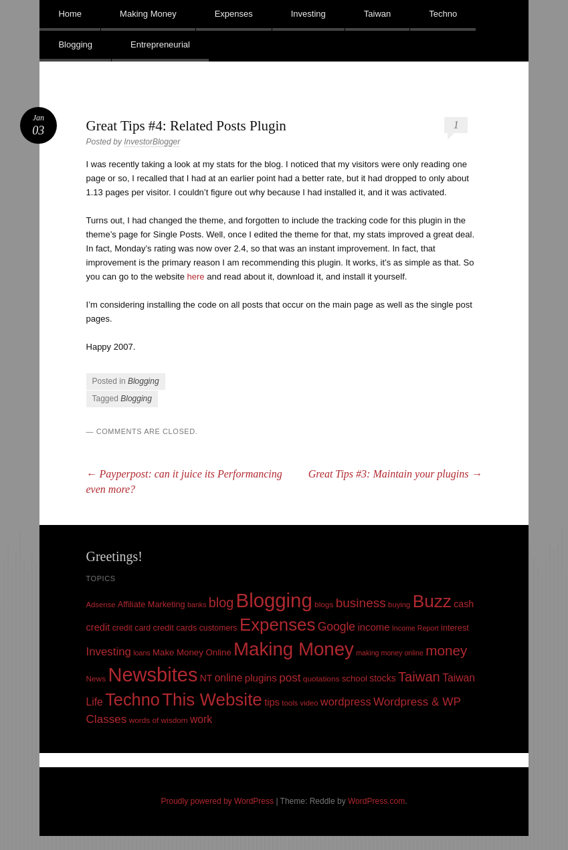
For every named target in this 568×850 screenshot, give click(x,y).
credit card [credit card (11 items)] (131, 628)
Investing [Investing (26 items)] (108, 651)
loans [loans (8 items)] (141, 653)
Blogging (75, 44)
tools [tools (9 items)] (290, 703)
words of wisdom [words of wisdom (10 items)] (158, 720)
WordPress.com (376, 801)
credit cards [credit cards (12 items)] (175, 628)
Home (70, 14)
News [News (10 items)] (96, 678)
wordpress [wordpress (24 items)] (345, 702)
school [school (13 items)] (354, 678)
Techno (443, 14)
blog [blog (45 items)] (221, 602)
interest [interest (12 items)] (455, 628)
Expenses (234, 14)
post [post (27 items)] (289, 677)
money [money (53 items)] (446, 650)
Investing (308, 14)
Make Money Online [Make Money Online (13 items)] (192, 652)
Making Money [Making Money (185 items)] (293, 649)
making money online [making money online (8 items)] (389, 653)
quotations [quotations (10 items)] (321, 678)
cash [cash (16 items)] (464, 604)
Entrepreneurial (160, 44)
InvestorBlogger (152, 141)
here (196, 277)
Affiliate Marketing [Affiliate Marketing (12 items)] (151, 604)
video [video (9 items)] (309, 703)
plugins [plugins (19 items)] (261, 677)
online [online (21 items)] (229, 677)
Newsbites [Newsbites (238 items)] (152, 674)
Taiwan (377, 14)
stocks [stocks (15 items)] (382, 678)
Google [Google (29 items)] (336, 626)
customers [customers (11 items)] (218, 628)
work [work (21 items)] (201, 719)
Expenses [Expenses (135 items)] (278, 624)
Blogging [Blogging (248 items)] (274, 600)
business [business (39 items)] (361, 603)
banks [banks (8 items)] (196, 605)
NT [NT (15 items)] (206, 678)
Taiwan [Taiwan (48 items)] (419, 676)
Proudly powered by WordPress (217, 801)
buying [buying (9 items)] (399, 605)
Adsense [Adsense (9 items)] (101, 605)
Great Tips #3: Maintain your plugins (395, 474)
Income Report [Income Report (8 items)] (415, 628)
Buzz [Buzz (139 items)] (432, 601)
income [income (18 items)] (373, 627)
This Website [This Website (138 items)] (212, 699)
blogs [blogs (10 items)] (323, 604)
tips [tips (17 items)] (272, 702)
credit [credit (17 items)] (98, 627)
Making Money (148, 14)
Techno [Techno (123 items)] (132, 699)
